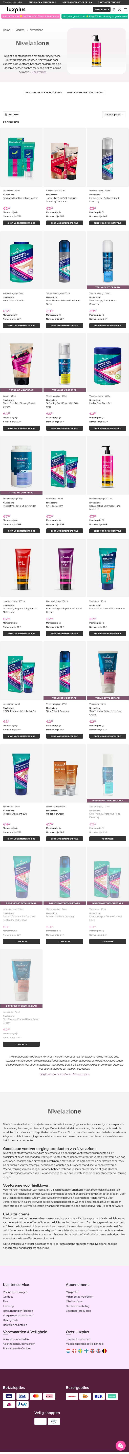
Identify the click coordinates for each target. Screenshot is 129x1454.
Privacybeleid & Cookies (17, 1351)
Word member (100, 9)
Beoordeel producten (78, 1313)
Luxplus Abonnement (78, 1341)
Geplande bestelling (77, 1308)
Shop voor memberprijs (21, 223)
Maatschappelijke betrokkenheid (84, 1346)
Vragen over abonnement (18, 1317)
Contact (8, 1299)
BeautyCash (10, 1322)
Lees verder (39, 72)
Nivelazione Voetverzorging (44, 92)
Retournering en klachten (18, 1313)
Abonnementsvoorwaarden (19, 1346)
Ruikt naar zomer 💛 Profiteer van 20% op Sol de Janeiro (32, 16)
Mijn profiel (72, 1294)
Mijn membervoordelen (79, 1299)
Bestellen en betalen (15, 1327)
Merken (20, 30)
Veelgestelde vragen (15, 1294)
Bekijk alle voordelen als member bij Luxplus (65, 1076)
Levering (8, 1308)
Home (6, 30)
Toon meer (107, 840)
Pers (5, 1303)
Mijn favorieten (74, 1303)
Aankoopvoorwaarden (16, 1341)
